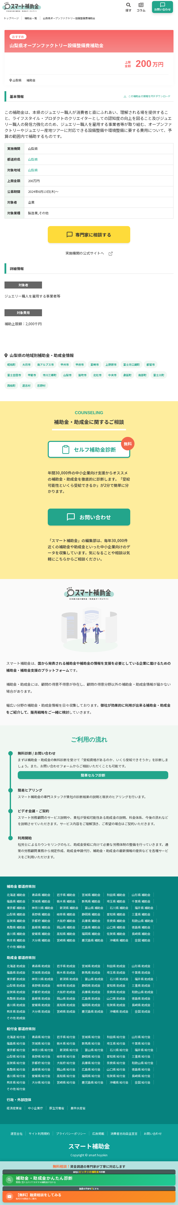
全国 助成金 (142, 1011)
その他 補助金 (16, 946)
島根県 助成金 (41, 998)
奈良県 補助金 (116, 920)
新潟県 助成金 (69, 979)
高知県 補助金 (66, 933)
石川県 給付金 (119, 1050)
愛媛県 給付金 (41, 1076)
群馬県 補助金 (91, 901)
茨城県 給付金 (41, 1043)
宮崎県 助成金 (66, 1011)
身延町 (127, 375)
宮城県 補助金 (91, 895)
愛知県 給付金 (116, 1056)
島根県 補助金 (41, 927)
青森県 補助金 (41, 895)
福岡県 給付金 (91, 1076)
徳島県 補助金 (141, 927)
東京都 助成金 (16, 979)
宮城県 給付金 (91, 1037)
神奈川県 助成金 (43, 979)
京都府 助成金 (41, 992)
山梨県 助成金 (16, 985)
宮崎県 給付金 (66, 1082)
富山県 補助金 (94, 907)
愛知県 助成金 (116, 985)
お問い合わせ (153, 1133)
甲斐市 (32, 375)
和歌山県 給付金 (143, 1063)
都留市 (150, 364)
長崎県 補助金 (141, 933)
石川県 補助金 (119, 907)
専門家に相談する (89, 234)
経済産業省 (14, 1108)
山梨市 (67, 375)
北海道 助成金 (16, 966)
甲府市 (80, 364)
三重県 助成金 (141, 985)
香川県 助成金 (16, 1005)
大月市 (26, 364)
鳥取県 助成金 (16, 998)
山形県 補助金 (141, 895)
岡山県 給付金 (66, 1069)
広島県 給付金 (91, 1069)
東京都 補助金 (16, 907)
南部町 (142, 375)
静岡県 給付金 (91, 1056)
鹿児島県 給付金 (93, 1082)
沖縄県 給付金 (119, 1082)
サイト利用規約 (39, 1133)
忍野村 (41, 385)
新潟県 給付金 (69, 1050)
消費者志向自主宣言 (124, 1133)
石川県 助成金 (119, 979)
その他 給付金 (16, 1089)
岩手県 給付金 (66, 1037)
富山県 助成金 (94, 979)
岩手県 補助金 (66, 895)
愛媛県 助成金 (41, 1005)
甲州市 (64, 364)
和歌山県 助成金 (143, 992)
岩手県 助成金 (66, 966)
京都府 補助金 (41, 920)
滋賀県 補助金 (16, 920)
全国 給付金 (142, 1082)
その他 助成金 (16, 1018)
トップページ (11, 18)
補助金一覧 (30, 18)
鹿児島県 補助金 (93, 940)
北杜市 (97, 375)
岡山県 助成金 (66, 998)
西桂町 (11, 385)
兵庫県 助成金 (91, 992)
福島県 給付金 (16, 1043)
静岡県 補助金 (91, 914)
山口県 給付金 (116, 1069)
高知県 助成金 (66, 1005)
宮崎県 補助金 (66, 940)
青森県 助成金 (41, 966)
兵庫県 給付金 (91, 1063)
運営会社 (16, 1133)
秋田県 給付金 (116, 1037)
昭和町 (11, 364)
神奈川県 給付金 (43, 1050)
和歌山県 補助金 (143, 920)
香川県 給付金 (16, 1076)
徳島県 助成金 (141, 998)
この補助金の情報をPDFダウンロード (147, 96)
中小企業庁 (35, 1108)
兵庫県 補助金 (91, 920)
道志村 (26, 385)
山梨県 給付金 (16, 1056)
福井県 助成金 (144, 979)
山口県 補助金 (116, 927)
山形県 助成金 (141, 966)
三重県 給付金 (141, 1056)
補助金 (31, 80)
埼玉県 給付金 (116, 1043)
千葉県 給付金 (141, 1043)
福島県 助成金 (16, 972)
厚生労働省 (56, 1108)
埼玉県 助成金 (116, 972)
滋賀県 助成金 (16, 992)
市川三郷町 (49, 375)
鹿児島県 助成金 (93, 1011)
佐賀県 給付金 (116, 1076)
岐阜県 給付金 (66, 1056)
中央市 (112, 375)
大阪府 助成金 (66, 992)
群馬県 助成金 (91, 972)
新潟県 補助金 (69, 907)
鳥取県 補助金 (16, 927)
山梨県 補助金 (16, 914)
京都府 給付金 (41, 1063)
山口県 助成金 (116, 998)
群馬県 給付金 (91, 1043)
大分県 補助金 (41, 940)
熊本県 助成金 (16, 1011)
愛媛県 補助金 (41, 933)
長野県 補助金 (41, 914)
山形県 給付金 (141, 1037)
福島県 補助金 (16, 901)
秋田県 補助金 (116, 895)
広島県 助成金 (91, 998)
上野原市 (111, 364)
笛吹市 (82, 375)
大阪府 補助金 (66, 920)
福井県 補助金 (144, 907)
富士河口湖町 (131, 364)
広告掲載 (98, 1133)
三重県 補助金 (141, 914)
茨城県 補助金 (41, 901)
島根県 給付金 (41, 1069)
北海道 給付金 (16, 1037)
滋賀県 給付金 (16, 1063)
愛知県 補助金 (116, 914)
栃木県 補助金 (66, 901)
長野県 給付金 (41, 1056)
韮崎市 (94, 364)
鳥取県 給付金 (16, 1069)
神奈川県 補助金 (43, 907)
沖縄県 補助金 (119, 940)
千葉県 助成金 (141, 972)
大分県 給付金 (41, 1082)
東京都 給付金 (16, 1050)
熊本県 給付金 (16, 1082)
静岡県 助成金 (91, 985)
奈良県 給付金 (116, 1063)
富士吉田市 (14, 375)
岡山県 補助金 (66, 927)
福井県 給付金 (144, 1050)
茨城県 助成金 (41, 972)
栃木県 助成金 (66, 972)
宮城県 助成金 (91, 966)
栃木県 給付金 (66, 1043)
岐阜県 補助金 (66, 914)
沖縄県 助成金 (119, 1011)
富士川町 (158, 375)
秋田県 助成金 (116, 966)
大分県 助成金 (41, 1011)
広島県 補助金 (91, 927)
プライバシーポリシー (71, 1133)
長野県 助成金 (41, 985)
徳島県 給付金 (141, 1069)
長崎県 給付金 (141, 1076)
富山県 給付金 (94, 1050)
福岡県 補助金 (91, 933)
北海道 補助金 (16, 895)
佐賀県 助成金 (116, 1005)
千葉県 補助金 (141, 901)
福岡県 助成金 (91, 1005)
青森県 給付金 (41, 1037)
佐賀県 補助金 (116, 933)
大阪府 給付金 (66, 1063)
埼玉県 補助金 (116, 901)
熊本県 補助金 (16, 940)
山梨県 (16, 80)
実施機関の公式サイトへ (89, 253)
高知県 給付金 (66, 1076)
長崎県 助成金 (141, 1005)
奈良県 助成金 (116, 992)
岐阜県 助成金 (66, 985)
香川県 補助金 (16, 933)
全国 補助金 (142, 940)
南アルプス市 (45, 364)
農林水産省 (78, 1108)
